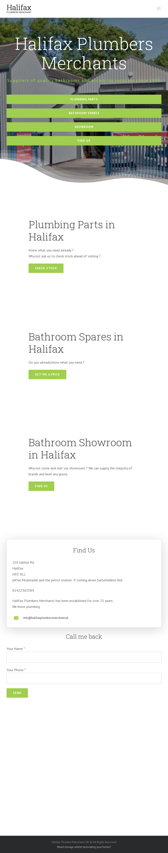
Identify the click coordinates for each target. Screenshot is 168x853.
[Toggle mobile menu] (159, 8)
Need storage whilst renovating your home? (84, 847)
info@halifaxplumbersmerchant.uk (45, 618)
